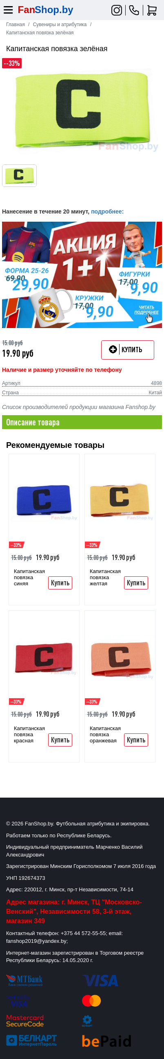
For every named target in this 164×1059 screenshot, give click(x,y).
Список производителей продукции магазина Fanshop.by (78, 407)
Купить (60, 582)
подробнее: (107, 211)
